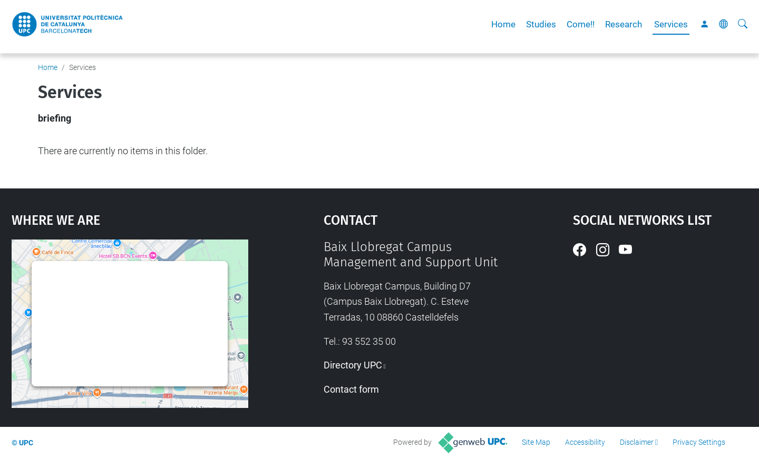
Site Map (536, 442)
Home (503, 24)
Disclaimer (637, 442)
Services (671, 24)
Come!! (581, 24)
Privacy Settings (699, 442)
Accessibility (585, 442)
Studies (541, 24)
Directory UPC (353, 365)
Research (623, 24)
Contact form (351, 389)
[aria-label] (742, 24)
